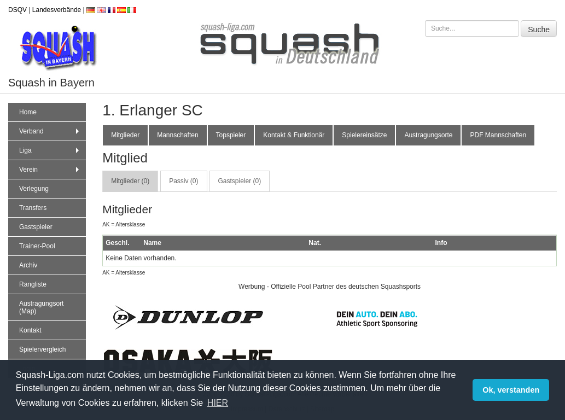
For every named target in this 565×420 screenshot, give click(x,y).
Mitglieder (125, 135)
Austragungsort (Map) (41, 307)
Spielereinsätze (364, 135)
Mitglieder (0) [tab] (130, 181)
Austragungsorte (428, 135)
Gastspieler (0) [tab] (239, 181)
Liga (50, 150)
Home (28, 112)
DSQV (17, 10)
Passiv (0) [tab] (183, 181)
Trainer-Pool (37, 246)
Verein (50, 169)
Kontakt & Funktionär (293, 135)
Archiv (28, 265)
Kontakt (30, 330)
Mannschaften (177, 135)
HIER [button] (217, 402)
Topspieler (231, 135)
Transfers (32, 208)
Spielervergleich (42, 349)
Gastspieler (36, 227)
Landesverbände (56, 10)
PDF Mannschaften (498, 135)
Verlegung (34, 188)
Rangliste (32, 284)
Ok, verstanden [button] (510, 390)
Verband (50, 131)
